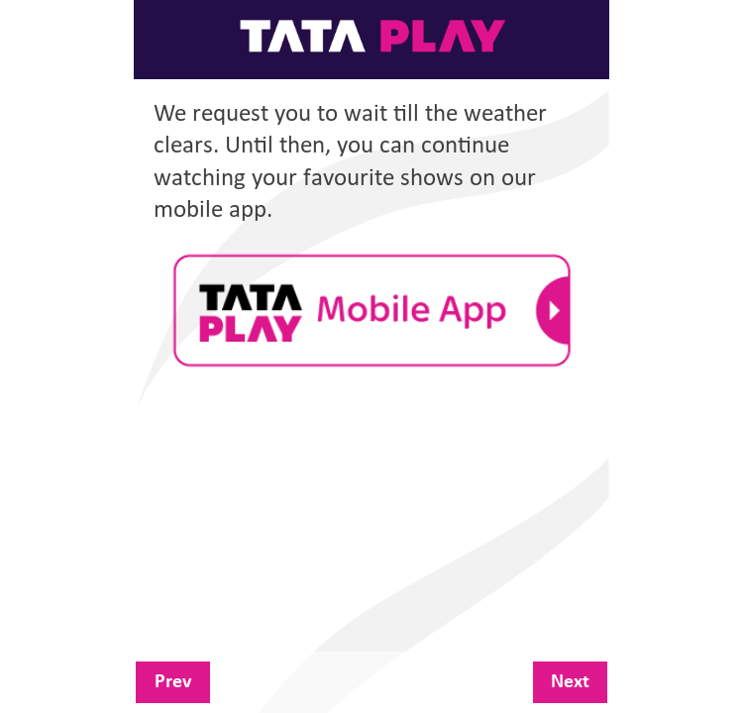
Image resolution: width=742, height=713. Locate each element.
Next (570, 682)
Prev (173, 682)
